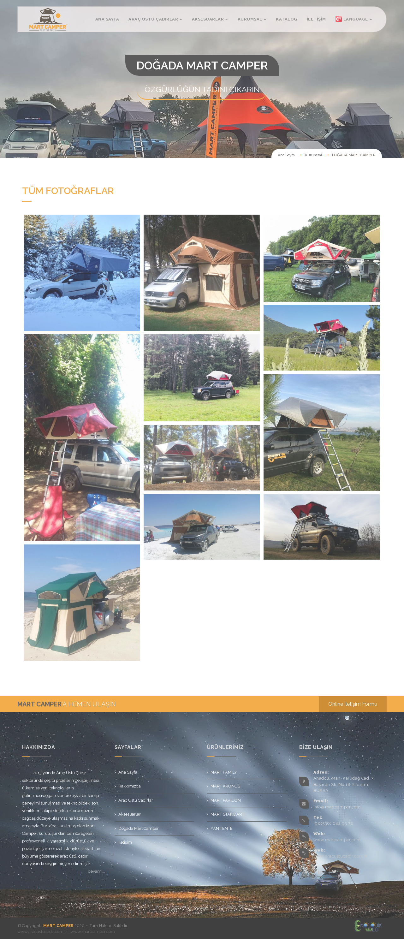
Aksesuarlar (129, 814)
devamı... (96, 871)
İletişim (125, 842)
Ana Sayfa (286, 155)
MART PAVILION (226, 800)
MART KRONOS (225, 786)
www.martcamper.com (337, 839)
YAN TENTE (222, 828)
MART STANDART (227, 814)
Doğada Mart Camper (138, 828)
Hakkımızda (129, 786)
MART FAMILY (224, 772)
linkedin (320, 871)
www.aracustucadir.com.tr (340, 856)
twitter (334, 871)
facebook (306, 871)
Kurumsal (313, 155)
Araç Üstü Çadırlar (135, 800)
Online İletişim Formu (352, 704)
